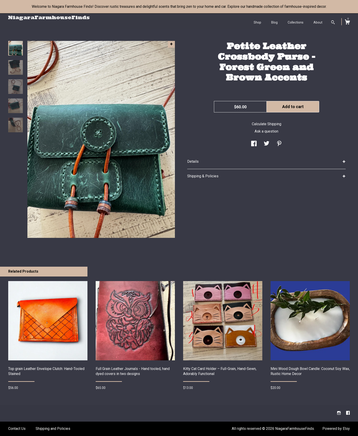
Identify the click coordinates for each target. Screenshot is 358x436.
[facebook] (348, 413)
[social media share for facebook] (254, 144)
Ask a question (266, 131)
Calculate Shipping (266, 124)
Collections (295, 22)
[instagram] (339, 413)
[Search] (333, 22)
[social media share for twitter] (266, 144)
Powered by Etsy (336, 428)
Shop (257, 22)
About (317, 22)
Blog (274, 22)
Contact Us (17, 428)
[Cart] (347, 22)
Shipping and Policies (53, 428)
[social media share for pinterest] (279, 144)
